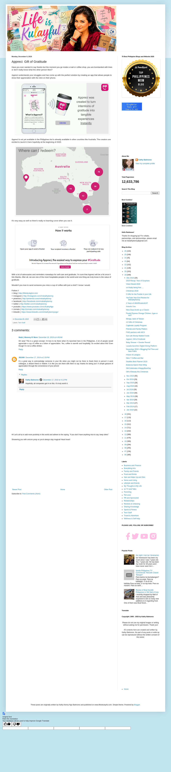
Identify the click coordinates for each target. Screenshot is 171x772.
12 (125, 434)
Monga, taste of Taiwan (135, 319)
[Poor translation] (16, 724)
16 (125, 421)
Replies (24, 375)
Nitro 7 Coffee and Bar (134, 358)
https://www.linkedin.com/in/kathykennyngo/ (39, 312)
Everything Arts (130, 468)
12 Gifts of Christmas (134, 322)
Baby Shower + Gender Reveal (138, 342)
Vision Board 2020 (133, 284)
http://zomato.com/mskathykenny (35, 309)
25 (125, 255)
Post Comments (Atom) (31, 494)
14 (125, 428)
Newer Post (16, 489)
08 (125, 448)
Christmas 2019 (132, 291)
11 (125, 438)
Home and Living (130, 480)
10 (125, 441)
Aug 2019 (130, 386)
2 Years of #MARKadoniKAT (137, 303)
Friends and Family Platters (136, 329)
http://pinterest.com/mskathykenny (36, 298)
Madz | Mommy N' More (28, 337)
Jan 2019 (130, 410)
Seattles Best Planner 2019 (136, 362)
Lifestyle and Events (131, 483)
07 (125, 451)
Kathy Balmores (32, 380)
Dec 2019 (130, 278)
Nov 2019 (130, 376)
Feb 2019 (130, 406)
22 (125, 265)
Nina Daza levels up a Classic (137, 310)
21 (125, 268)
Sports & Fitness (130, 510)
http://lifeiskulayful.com (28, 293)
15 (125, 424)
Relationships (129, 501)
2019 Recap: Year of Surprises (138, 281)
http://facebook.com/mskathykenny (37, 301)
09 (125, 445)
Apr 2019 (130, 400)
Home (62, 489)
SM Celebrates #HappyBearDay (138, 368)
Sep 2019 (130, 383)
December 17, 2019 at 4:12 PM (55, 380)
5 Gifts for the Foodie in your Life (138, 294)
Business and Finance (132, 465)
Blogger (137, 705)
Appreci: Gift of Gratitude (135, 339)
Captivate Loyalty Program (136, 326)
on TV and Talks (130, 489)
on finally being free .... (135, 288)
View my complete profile (145, 164)
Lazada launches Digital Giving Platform (141, 346)
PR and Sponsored (131, 498)
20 (125, 271)
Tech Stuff (21, 322)
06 (125, 455)
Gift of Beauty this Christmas (137, 372)
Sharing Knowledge (131, 507)
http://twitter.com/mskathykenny (33, 304)
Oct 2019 (130, 379)
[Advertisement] (62, 464)
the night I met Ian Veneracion (147, 555)
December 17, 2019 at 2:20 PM (37, 358)
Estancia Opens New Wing (136, 365)
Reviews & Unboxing (132, 504)
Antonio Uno (131, 307)
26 (125, 251)
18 (125, 414)
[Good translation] (7, 724)
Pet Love (127, 495)
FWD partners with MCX (135, 332)
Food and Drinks (130, 474)
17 (125, 417)
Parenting (127, 492)
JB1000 (22, 358)
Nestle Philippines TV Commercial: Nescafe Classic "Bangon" (147, 573)
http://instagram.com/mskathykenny (38, 296)
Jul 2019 (130, 390)
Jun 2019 (130, 393)
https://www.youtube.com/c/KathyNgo (37, 307)
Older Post (108, 489)
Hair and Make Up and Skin (134, 477)
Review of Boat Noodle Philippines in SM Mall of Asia (147, 591)
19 (125, 275)
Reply (21, 349)
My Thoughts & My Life (133, 486)
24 (125, 258)
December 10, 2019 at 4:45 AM (50, 337)
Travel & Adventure (131, 516)
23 (125, 261)
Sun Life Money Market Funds (137, 336)
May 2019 (131, 396)
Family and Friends (131, 471)
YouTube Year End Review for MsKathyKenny (137, 299)
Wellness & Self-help (132, 519)
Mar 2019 (130, 403)
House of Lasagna (133, 355)
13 (125, 431)
